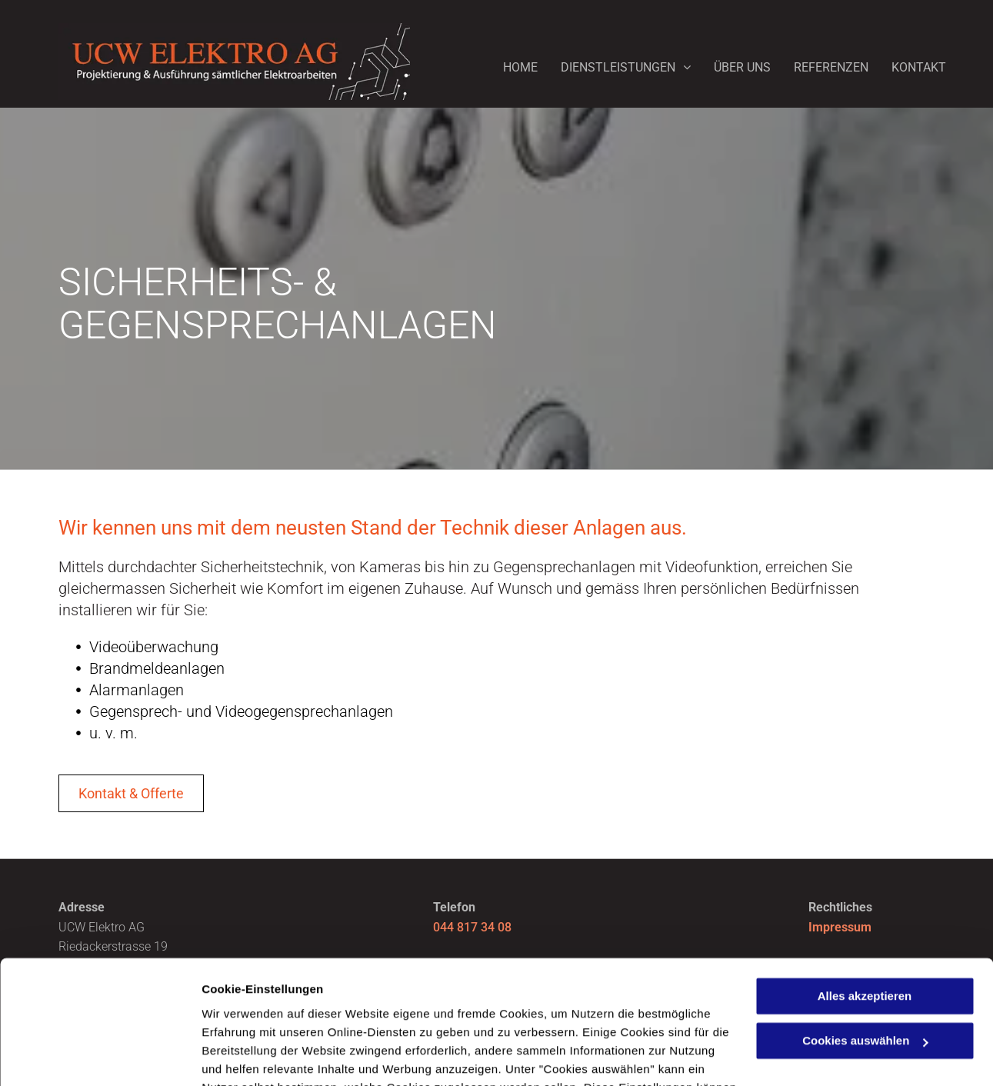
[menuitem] (509, 64)
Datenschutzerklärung (266, 1013)
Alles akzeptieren (865, 884)
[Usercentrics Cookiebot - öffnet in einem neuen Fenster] (99, 1056)
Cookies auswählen (256, 1055)
